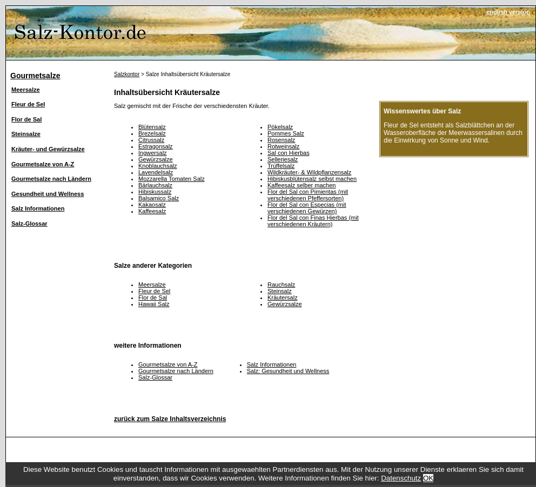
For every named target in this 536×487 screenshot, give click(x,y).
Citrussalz (151, 140)
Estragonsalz (155, 146)
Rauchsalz (281, 284)
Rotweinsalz (283, 146)
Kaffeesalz (152, 211)
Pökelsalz (280, 127)
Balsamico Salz (158, 198)
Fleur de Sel (28, 104)
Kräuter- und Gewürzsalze (48, 149)
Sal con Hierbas (288, 153)
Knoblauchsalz (157, 166)
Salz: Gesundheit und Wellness (288, 371)
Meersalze (25, 89)
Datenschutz (401, 478)
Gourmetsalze (35, 75)
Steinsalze (26, 134)
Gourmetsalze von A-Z (42, 164)
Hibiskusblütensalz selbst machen (312, 178)
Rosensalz (281, 140)
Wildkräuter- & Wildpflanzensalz (309, 172)
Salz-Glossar (29, 223)
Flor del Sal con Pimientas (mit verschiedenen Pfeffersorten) (307, 194)
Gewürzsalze (155, 159)
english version (508, 12)
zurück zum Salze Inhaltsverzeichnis (170, 419)
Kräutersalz (282, 297)
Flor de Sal (26, 119)
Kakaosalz (152, 204)
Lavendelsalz (155, 172)
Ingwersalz (152, 153)
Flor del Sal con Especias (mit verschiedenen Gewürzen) (306, 207)
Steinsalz (279, 291)
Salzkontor (126, 74)
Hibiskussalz (154, 191)
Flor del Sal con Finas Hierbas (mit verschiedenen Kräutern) (313, 220)
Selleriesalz (282, 159)
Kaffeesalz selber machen (301, 185)
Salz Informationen (37, 208)
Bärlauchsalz (155, 185)
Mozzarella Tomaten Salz (171, 178)
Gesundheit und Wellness (47, 194)
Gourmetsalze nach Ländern (51, 178)
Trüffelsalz (280, 166)
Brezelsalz (152, 133)
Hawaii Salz (153, 304)
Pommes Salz (285, 133)
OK (428, 478)
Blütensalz (152, 127)
